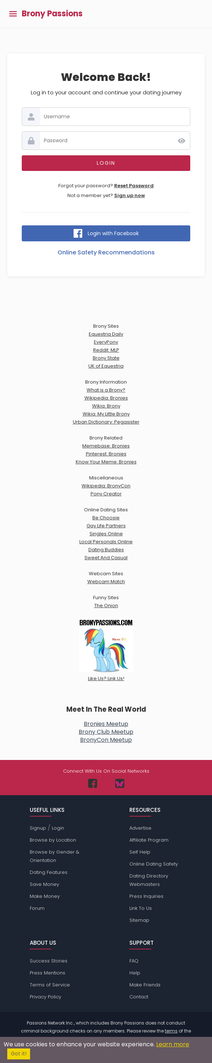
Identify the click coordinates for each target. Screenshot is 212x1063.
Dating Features (48, 872)
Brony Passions (52, 13)
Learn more (172, 1044)
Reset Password (134, 185)
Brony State (106, 358)
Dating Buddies (106, 549)
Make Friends (145, 984)
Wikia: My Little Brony (106, 413)
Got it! (18, 1053)
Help (134, 972)
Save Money (44, 884)
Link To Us (140, 908)
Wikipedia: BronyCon (106, 485)
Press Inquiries (146, 896)
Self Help (139, 852)
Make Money (45, 896)
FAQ (133, 960)
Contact (138, 996)
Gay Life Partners (106, 525)
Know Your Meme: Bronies (106, 461)
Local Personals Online (106, 541)
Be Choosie (106, 517)
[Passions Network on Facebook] (92, 783)
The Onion (106, 605)
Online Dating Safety (153, 863)
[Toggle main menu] (13, 14)
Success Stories (48, 960)
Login (58, 828)
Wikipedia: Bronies (106, 397)
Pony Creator (106, 493)
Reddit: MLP (106, 350)
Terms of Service (50, 984)
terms (171, 1031)
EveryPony (106, 342)
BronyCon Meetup (106, 740)
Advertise (140, 828)
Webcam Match (106, 581)
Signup (38, 828)
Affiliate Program (149, 840)
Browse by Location (53, 840)
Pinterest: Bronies (106, 453)
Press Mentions (47, 972)
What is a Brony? (106, 390)
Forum (37, 908)
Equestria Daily (106, 334)
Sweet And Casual (106, 557)
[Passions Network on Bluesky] (119, 783)
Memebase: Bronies (106, 445)
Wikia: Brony (106, 405)
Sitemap (139, 920)
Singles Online (106, 533)
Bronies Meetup (106, 724)
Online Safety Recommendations (106, 252)
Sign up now (129, 195)
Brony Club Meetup (106, 732)
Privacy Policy (45, 996)
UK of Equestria (106, 366)
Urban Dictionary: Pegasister (106, 421)
